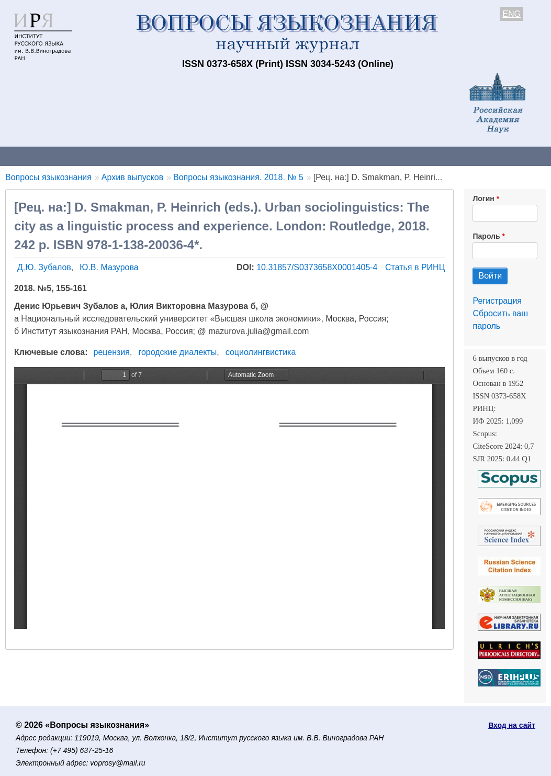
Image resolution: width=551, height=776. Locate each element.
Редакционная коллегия (449, 155)
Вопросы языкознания (48, 177)
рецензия (112, 352)
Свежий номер (213, 155)
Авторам (147, 155)
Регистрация (497, 300)
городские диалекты (177, 352)
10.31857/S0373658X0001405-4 (318, 267)
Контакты (91, 155)
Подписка (364, 155)
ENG (511, 13)
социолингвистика (261, 352)
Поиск (528, 155)
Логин (483, 198)
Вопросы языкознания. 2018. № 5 (238, 177)
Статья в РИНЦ (415, 267)
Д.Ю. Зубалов (44, 267)
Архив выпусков (293, 155)
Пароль (486, 236)
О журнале (31, 155)
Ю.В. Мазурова (109, 267)
